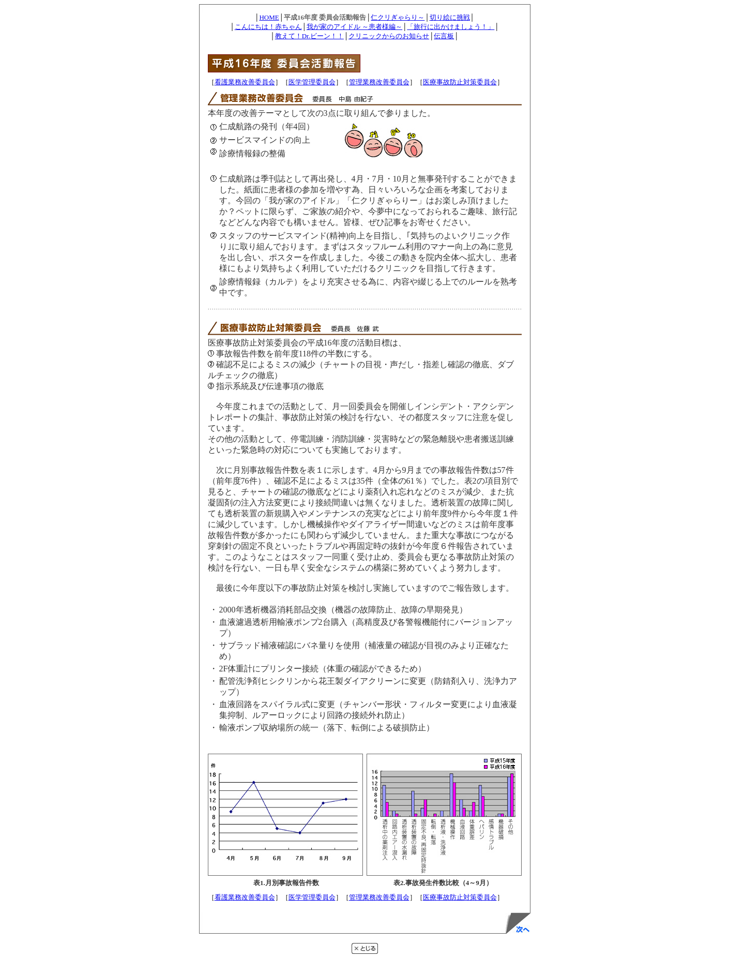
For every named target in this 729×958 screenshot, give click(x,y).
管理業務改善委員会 (379, 82)
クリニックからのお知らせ (388, 36)
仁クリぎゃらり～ (397, 17)
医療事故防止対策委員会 (460, 82)
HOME (269, 17)
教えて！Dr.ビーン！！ (309, 36)
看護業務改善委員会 (245, 82)
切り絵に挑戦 (450, 17)
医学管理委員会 (312, 82)
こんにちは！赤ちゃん (268, 27)
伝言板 (444, 36)
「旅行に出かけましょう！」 (450, 27)
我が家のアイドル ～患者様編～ (354, 27)
